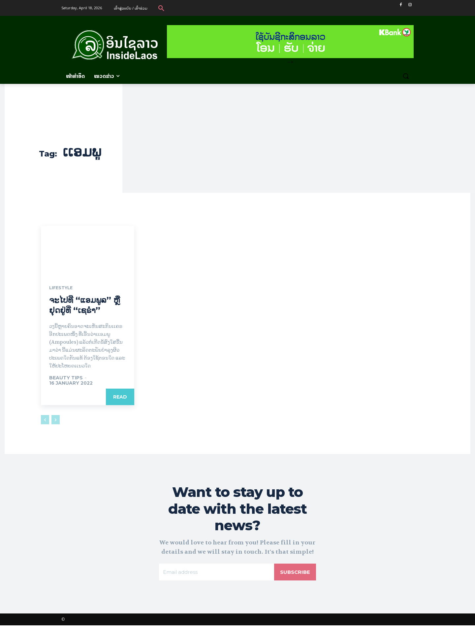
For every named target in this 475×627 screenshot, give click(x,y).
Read (120, 397)
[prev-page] (45, 420)
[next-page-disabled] (55, 420)
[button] (161, 8)
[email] (216, 573)
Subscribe (294, 573)
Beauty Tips (66, 378)
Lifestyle (62, 288)
